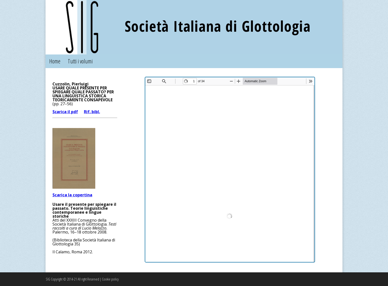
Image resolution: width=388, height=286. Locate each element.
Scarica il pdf (65, 111)
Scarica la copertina (72, 195)
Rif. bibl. (92, 111)
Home (54, 61)
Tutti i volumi (80, 61)
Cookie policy (110, 279)
